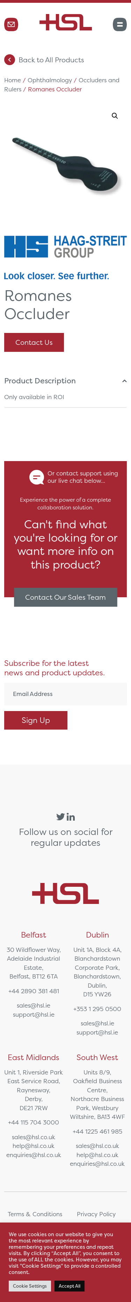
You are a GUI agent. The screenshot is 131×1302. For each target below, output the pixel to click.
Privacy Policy (96, 1214)
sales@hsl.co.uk (33, 1137)
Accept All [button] (69, 1286)
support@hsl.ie (33, 1014)
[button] (115, 116)
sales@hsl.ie (33, 1005)
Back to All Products (44, 59)
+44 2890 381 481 (33, 991)
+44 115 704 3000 (33, 1122)
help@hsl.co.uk (33, 1145)
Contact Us (34, 342)
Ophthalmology (50, 80)
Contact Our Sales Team (65, 597)
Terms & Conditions (35, 1214)
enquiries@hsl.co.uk (33, 1154)
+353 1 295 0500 (97, 1008)
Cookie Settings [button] (30, 1286)
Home (12, 80)
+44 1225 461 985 (97, 1131)
